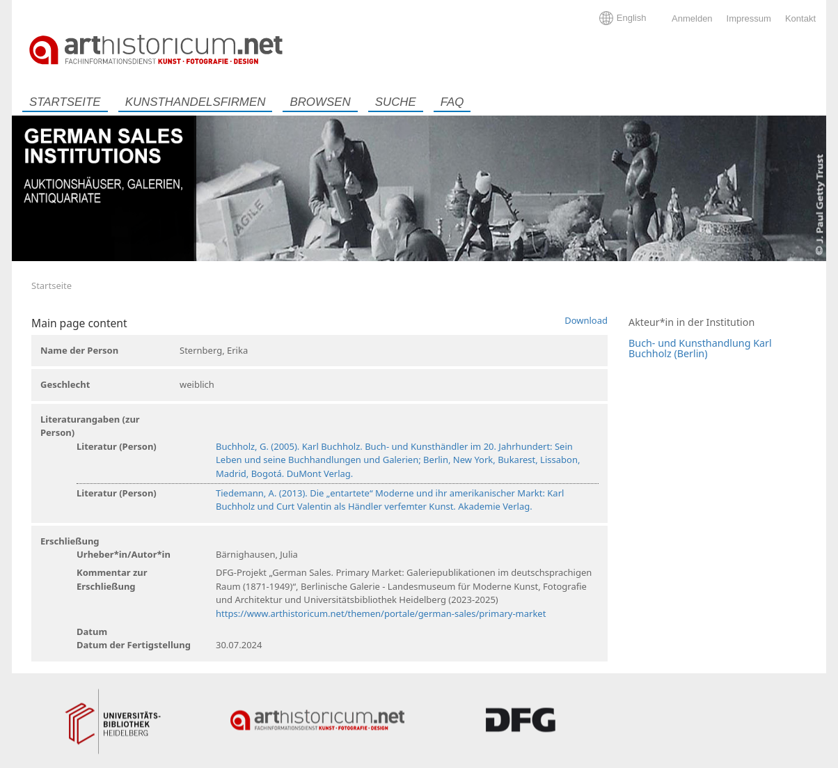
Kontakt (800, 18)
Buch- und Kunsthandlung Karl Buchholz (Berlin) (700, 348)
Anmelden (692, 18)
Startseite (65, 102)
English (632, 18)
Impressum (749, 18)
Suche (395, 102)
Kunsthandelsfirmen (195, 102)
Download (586, 320)
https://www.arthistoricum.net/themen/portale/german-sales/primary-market (381, 613)
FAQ (452, 102)
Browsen (320, 102)
